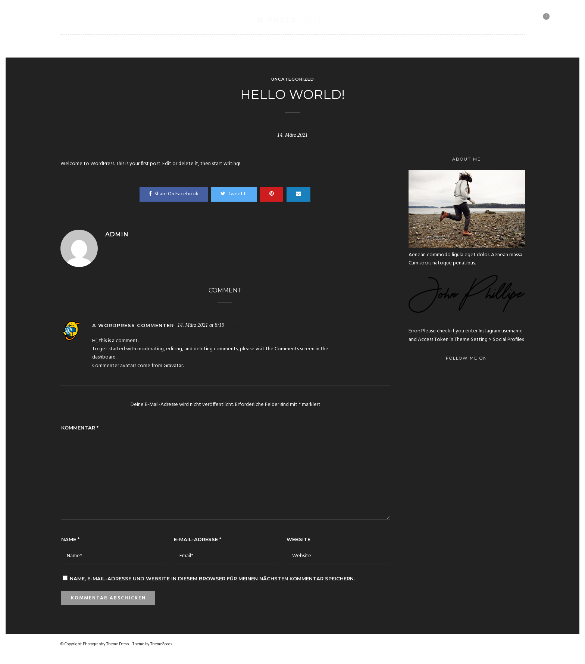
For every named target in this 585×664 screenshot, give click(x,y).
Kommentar (79, 428)
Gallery (166, 45)
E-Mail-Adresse (197, 539)
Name (70, 539)
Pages (249, 45)
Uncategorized (292, 79)
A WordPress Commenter (133, 325)
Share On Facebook (173, 194)
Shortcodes (322, 45)
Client (366, 45)
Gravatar (173, 366)
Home (131, 45)
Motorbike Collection (423, 45)
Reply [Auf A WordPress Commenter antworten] (234, 326)
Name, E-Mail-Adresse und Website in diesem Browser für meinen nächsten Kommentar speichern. (212, 578)
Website (298, 539)
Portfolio (209, 45)
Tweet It (233, 194)
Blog (281, 45)
